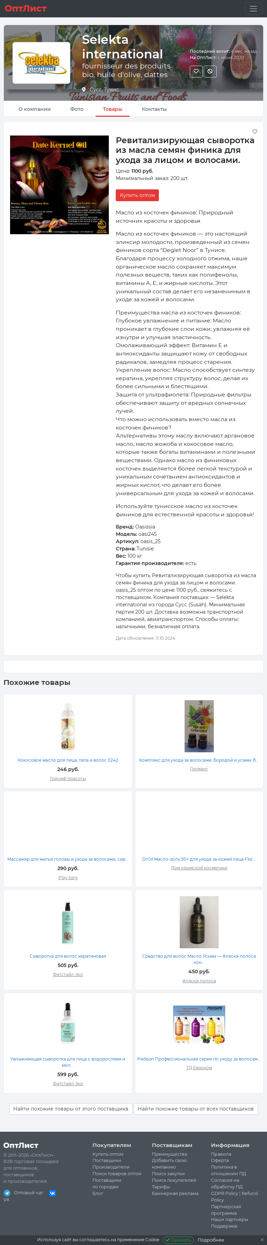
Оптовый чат (23, 1192)
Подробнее (211, 1240)
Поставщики (106, 1160)
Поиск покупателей (174, 1180)
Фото (76, 109)
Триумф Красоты (68, 778)
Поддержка (224, 1226)
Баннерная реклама (175, 1193)
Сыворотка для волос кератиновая (68, 956)
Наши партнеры (229, 1219)
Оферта (220, 1160)
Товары (112, 109)
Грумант (199, 768)
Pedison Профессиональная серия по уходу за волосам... (199, 1059)
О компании (34, 109)
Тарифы (161, 1186)
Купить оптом (137, 195)
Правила (221, 1154)
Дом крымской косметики (199, 867)
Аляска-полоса (199, 980)
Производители (111, 1167)
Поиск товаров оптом (116, 1173)
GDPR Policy (224, 1193)
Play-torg (68, 877)
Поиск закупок (168, 1173)
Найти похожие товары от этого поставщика (70, 1109)
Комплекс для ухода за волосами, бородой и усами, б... (199, 760)
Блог (97, 1193)
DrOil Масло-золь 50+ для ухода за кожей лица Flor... (199, 859)
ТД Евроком (199, 1067)
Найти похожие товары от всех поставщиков (196, 1109)
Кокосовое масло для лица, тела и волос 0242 (68, 760)
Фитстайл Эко (68, 974)
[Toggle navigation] (253, 8)
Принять (178, 1240)
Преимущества (169, 1154)
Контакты (154, 109)
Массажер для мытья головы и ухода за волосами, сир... (68, 859)
